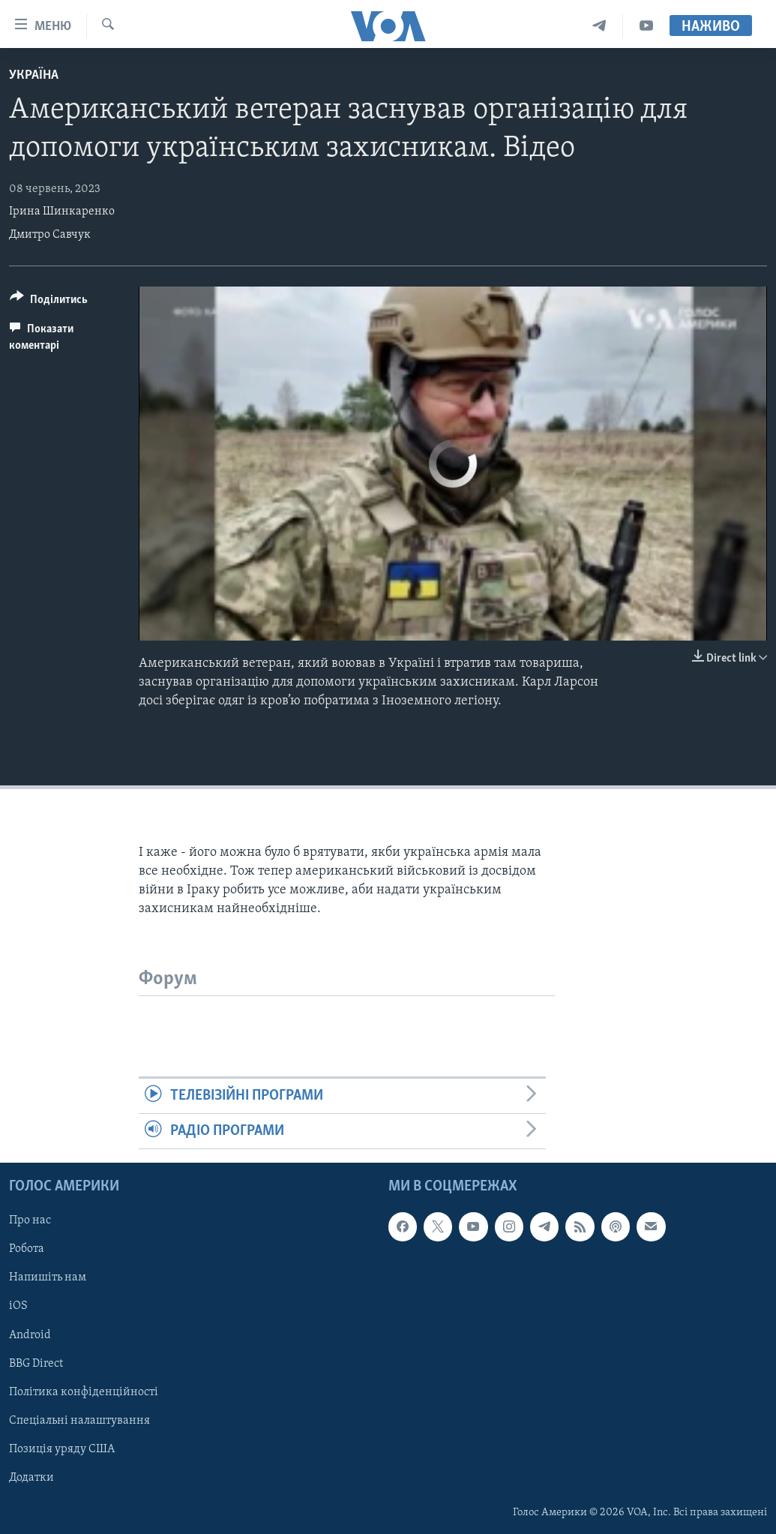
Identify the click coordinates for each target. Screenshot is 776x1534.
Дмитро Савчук (50, 235)
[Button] (49, 302)
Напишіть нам (47, 1278)
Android (30, 1335)
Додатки (31, 1478)
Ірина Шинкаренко (62, 212)
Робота (26, 1250)
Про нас (30, 1221)
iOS (18, 1307)
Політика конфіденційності (83, 1392)
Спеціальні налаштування (79, 1421)
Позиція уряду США (62, 1449)
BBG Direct (36, 1364)
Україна (33, 75)
